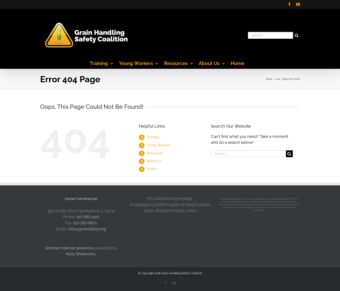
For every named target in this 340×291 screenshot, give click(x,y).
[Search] (296, 35)
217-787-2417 (87, 216)
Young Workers (158, 145)
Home (151, 169)
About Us (154, 161)
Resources (155, 153)
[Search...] (270, 35)
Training (153, 137)
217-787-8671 (85, 223)
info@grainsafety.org (87, 228)
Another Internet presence (69, 248)
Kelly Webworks (81, 254)
